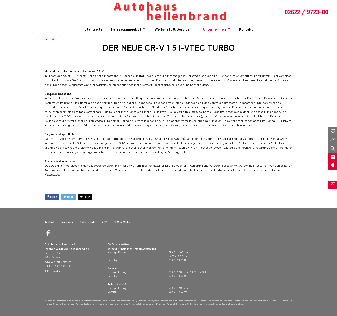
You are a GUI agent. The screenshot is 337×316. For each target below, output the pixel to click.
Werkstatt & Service (172, 29)
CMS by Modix (122, 222)
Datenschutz (87, 222)
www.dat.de (211, 303)
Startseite (93, 29)
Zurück (51, 39)
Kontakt (246, 29)
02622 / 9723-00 (63, 262)
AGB (104, 222)
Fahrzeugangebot (126, 29)
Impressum (67, 222)
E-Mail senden (53, 271)
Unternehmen (214, 29)
